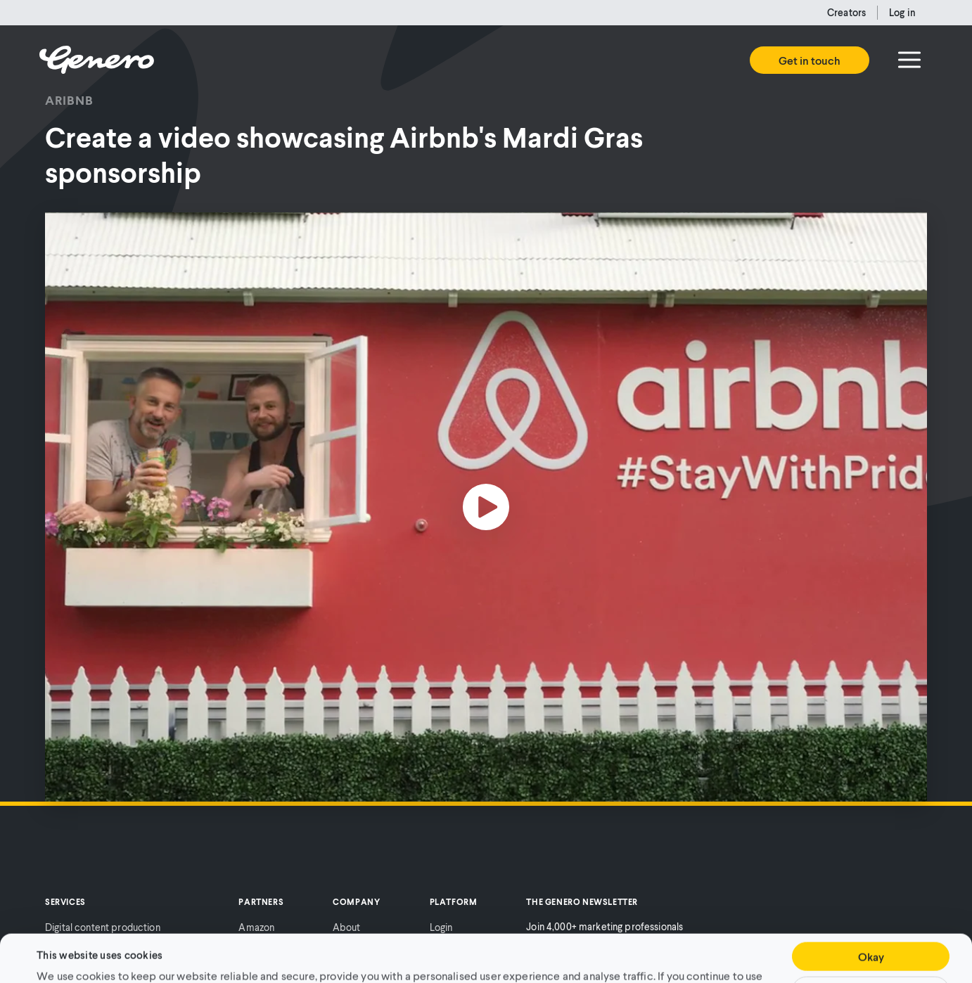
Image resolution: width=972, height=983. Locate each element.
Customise (870, 946)
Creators (846, 12)
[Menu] (909, 59)
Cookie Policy (662, 946)
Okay (871, 911)
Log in (902, 12)
